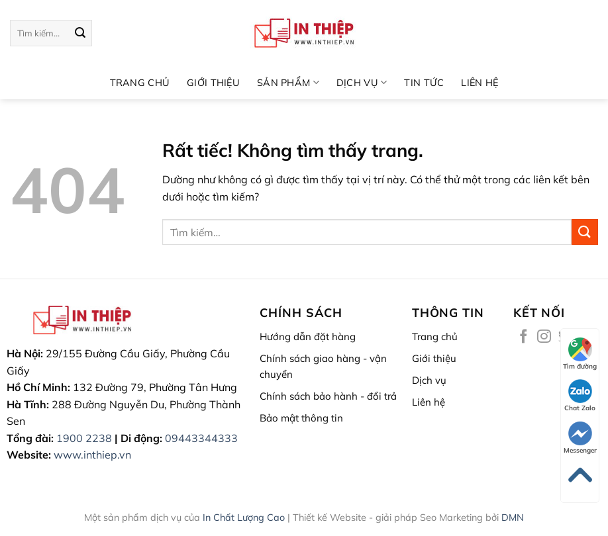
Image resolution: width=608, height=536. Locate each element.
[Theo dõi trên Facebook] (524, 337)
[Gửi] (80, 33)
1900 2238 (84, 438)
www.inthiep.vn (92, 454)
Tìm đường (580, 354)
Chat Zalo (579, 395)
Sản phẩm (288, 82)
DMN (512, 517)
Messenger (580, 438)
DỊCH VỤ (361, 82)
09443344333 (201, 438)
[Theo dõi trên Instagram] (544, 337)
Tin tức (424, 83)
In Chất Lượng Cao (244, 517)
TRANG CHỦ (140, 83)
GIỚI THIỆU (213, 83)
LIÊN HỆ (479, 83)
